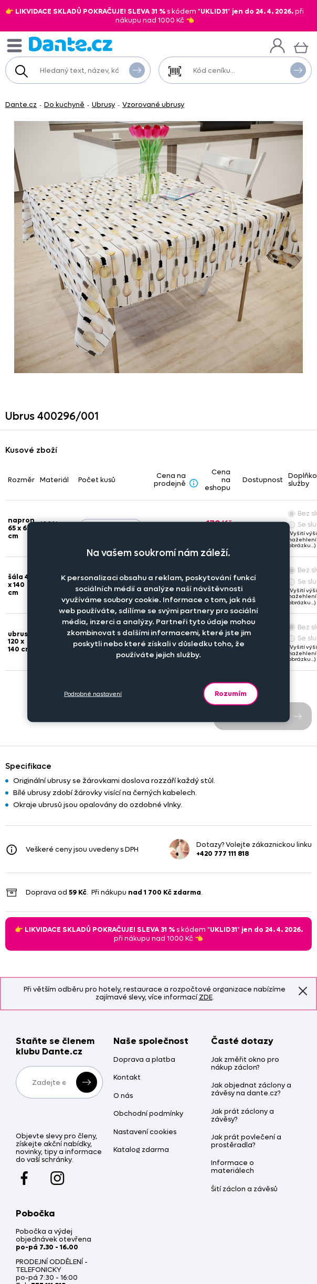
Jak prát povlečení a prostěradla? (246, 1141)
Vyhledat (137, 69)
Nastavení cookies (144, 1132)
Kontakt (127, 1078)
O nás (123, 1096)
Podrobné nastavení (93, 694)
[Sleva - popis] (193, 483)
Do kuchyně (64, 104)
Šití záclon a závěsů (244, 1189)
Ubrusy (103, 104)
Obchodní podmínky (148, 1114)
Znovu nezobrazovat (302, 991)
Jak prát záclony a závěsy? (242, 1116)
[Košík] (301, 46)
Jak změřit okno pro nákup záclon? (245, 1064)
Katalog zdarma (141, 1150)
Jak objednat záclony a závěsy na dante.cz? (251, 1089)
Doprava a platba (144, 1060)
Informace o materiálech (232, 1167)
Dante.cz (21, 104)
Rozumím (231, 693)
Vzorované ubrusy (153, 104)
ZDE (206, 997)
